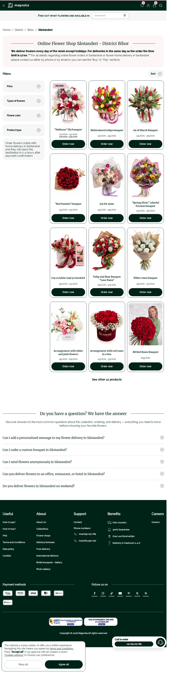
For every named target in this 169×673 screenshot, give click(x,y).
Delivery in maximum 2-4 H (124, 564)
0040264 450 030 (85, 562)
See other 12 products (107, 379)
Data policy (8, 570)
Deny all (23, 664)
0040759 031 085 (85, 555)
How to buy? (9, 550)
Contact (78, 543)
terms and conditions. (62, 648)
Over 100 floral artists (121, 557)
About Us (41, 543)
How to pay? (9, 543)
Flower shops (43, 557)
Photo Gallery (43, 590)
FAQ (5, 557)
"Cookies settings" (14, 655)
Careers (156, 543)
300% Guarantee (118, 551)
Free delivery (43, 570)
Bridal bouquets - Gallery (49, 583)
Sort (156, 74)
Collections (42, 550)
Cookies (7, 577)
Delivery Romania (45, 563)
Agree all (64, 664)
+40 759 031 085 (134, 644)
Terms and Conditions (14, 563)
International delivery (47, 577)
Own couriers (117, 544)
